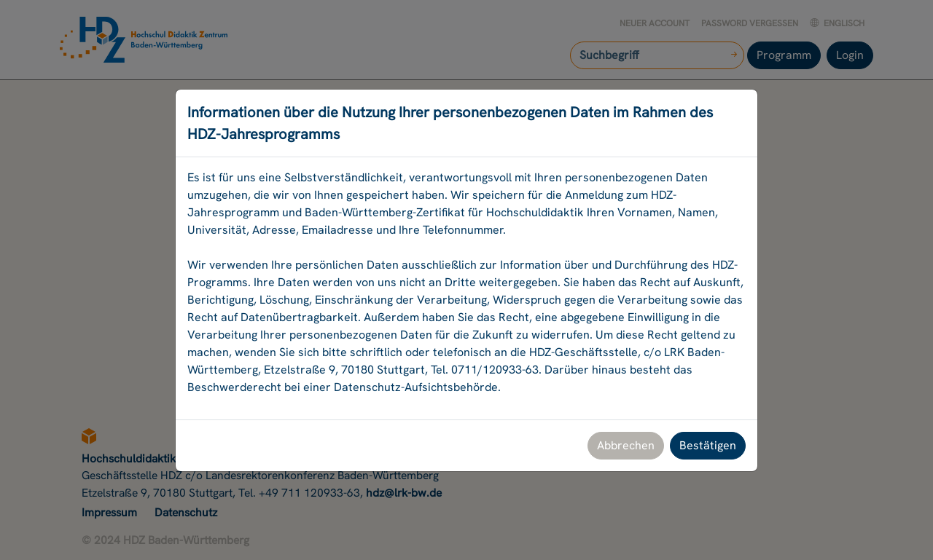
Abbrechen (626, 445)
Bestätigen (707, 445)
